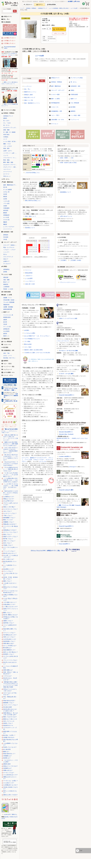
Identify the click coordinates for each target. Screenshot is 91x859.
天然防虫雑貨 (74, 94)
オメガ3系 (6, 217)
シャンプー (6, 252)
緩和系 (5, 333)
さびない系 (6, 192)
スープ (5, 139)
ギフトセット (54, 123)
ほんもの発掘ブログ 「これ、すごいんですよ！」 (37, 336)
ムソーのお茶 (74, 8)
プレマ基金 (27, 341)
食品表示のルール (8, 725)
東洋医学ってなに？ (8, 654)
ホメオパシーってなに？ (10, 513)
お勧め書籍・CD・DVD (57, 119)
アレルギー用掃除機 (8, 302)
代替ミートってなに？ (9, 541)
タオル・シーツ (7, 355)
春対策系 (5, 210)
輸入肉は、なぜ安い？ (9, 735)
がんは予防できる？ (8, 501)
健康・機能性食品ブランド (10, 185)
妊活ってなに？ (7, 543)
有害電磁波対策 (55, 103)
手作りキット (7, 176)
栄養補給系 (6, 215)
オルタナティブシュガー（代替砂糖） (10, 127)
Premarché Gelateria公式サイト (66, 395)
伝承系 (5, 199)
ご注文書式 (63, 260)
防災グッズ (6, 282)
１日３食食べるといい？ (10, 602)
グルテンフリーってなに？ (10, 705)
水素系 (5, 206)
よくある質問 (28, 278)
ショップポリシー (30, 281)
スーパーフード (7, 171)
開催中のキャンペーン (30, 92)
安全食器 (5, 237)
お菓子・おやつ (7, 150)
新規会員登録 (28, 273)
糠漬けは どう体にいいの (10, 719)
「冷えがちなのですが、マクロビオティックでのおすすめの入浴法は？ (10, 463)
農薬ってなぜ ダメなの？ (10, 716)
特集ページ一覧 (28, 100)
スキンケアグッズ (8, 256)
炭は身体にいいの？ (8, 569)
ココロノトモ (54, 107)
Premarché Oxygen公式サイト (66, 526)
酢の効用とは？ (7, 647)
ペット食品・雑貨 (75, 115)
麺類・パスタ (7, 143)
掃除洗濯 (5, 277)
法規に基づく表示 (30, 284)
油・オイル (6, 125)
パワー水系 (6, 203)
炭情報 (5, 271)
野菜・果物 (6, 160)
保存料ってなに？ (8, 723)
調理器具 (5, 234)
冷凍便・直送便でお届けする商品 (68, 162)
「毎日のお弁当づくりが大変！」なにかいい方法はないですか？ (10, 492)
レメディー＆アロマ (8, 226)
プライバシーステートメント (68, 282)
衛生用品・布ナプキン (9, 358)
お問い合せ (77, 1)
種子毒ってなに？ (8, 538)
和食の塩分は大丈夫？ (9, 700)
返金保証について (30, 227)
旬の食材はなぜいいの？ (10, 634)
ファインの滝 (28, 459)
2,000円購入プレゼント (9, 38)
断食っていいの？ (8, 519)
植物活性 (5, 284)
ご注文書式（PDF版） (76, 260)
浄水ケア (5, 259)
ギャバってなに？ (8, 571)
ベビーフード (7, 169)
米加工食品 (6, 134)
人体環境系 (6, 286)
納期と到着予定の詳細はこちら (33, 200)
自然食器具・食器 (75, 86)
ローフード (6, 174)
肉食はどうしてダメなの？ (10, 766)
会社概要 (70, 1)
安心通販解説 (7, 22)
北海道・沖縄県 (64, 158)
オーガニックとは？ (8, 772)
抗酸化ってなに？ (8, 620)
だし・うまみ (7, 123)
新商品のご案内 (28, 94)
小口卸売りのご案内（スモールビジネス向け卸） (37, 352)
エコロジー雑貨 (55, 94)
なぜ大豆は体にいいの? (9, 639)
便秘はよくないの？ (8, 498)
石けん (5, 254)
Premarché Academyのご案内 (66, 490)
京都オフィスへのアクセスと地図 (68, 318)
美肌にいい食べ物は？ (9, 507)
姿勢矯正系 (6, 329)
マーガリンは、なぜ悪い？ (10, 780)
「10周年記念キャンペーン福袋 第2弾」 (11, 395)
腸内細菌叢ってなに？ (9, 517)
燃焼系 (5, 196)
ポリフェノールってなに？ (10, 532)
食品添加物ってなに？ (9, 641)
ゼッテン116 (42, 461)
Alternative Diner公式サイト (66, 432)
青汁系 (5, 187)
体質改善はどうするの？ (10, 530)
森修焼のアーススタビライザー (38, 457)
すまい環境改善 (75, 103)
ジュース (5, 155)
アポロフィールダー (38, 459)
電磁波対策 (6, 304)
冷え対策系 (6, 331)
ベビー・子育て (55, 115)
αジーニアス (25, 457)
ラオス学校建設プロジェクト (32, 338)
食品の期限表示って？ (9, 650)
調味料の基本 (7, 764)
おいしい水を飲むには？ (10, 645)
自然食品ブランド (42, 8)
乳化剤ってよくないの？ (10, 747)
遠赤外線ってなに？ (8, 623)
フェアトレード (75, 119)
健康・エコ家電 (55, 98)
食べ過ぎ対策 (7, 749)
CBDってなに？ (7, 511)
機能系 (5, 222)
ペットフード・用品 (8, 366)
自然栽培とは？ (7, 768)
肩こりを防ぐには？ (8, 559)
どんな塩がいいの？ (8, 783)
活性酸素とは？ (7, 755)
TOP (81, 850)
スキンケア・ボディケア (57, 90)
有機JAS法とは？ (8, 770)
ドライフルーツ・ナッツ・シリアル (10, 157)
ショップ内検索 (7, 9)
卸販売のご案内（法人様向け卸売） (34, 350)
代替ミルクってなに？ (9, 637)
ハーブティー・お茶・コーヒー (10, 153)
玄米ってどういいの (8, 721)
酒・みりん (74, 82)
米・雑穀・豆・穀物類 (9, 132)
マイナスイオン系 (8, 315)
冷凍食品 (5, 137)
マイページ (28, 270)
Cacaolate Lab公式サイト (65, 456)
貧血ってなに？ (7, 534)
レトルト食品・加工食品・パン (10, 141)
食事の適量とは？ (8, 670)
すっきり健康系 (7, 189)
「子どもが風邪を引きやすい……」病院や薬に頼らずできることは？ (10, 469)
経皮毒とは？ (7, 758)
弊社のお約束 (27, 344)
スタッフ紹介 (27, 347)
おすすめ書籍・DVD (8, 372)
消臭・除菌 (6, 279)
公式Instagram (72, 466)
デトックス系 (7, 326)
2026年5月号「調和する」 (11, 814)
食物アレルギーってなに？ (10, 536)
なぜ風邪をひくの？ (8, 496)
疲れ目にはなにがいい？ (10, 553)
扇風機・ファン (7, 297)
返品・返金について (30, 216)
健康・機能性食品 (56, 86)
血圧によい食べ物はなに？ (10, 652)
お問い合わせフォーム (66, 216)
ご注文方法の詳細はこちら (32, 172)
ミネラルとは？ (7, 676)
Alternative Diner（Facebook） (66, 434)
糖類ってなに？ (7, 581)
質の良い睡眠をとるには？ (10, 614)
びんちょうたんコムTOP (38, 550)
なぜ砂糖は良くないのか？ (10, 785)
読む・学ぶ (27, 89)
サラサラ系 (6, 219)
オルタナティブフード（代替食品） (10, 164)
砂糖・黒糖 (6, 130)
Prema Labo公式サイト (64, 544)
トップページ (27, 86)
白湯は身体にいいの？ (9, 604)
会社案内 (26, 330)
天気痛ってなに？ (8, 545)
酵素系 (5, 212)
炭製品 (72, 90)
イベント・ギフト (8, 375)
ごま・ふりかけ (7, 146)
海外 (72, 158)
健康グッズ (74, 98)
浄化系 (5, 324)
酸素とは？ (6, 751)
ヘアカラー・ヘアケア (9, 249)
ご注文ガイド (28, 275)
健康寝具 (73, 111)
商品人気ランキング (29, 97)
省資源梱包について (65, 192)
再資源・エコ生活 (8, 289)
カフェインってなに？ (9, 632)
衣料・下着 (6, 353)
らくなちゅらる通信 (29, 333)
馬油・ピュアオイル (8, 247)
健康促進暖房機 (7, 309)
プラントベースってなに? (10, 660)
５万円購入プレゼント (9, 43)
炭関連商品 (6, 269)
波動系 (5, 319)
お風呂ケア (6, 261)
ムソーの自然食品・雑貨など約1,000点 (59, 8)
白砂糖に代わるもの (8, 737)
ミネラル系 (6, 201)
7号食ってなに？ (7, 515)
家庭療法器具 (7, 317)
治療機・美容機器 (8, 307)
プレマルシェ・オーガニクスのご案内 (68, 350)
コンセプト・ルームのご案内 (66, 373)
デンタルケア (7, 263)
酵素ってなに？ (7, 612)
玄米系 (5, 194)
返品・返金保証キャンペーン (32, 103)
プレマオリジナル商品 (77, 77)
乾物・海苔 (6, 148)
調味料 (5, 118)
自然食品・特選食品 (31, 8)
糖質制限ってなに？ (8, 702)
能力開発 (73, 107)
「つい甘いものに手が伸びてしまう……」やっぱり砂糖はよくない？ (10, 474)
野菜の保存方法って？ (9, 753)
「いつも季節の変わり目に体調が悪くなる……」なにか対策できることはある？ (10, 480)
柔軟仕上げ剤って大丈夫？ (10, 794)
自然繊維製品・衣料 (56, 111)
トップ (22, 8)
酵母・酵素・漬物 (8, 162)
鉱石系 (5, 322)
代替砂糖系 (6, 208)
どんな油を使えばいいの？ (10, 774)
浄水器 (5, 239)
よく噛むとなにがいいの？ (10, 606)
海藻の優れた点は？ (8, 643)
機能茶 (5, 224)
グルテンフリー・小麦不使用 (10, 167)
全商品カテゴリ (55, 77)
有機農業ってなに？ (8, 522)
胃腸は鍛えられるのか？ (10, 524)
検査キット (6, 336)
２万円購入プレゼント (9, 40)
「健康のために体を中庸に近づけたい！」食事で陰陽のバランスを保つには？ (10, 443)
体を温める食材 (7, 707)
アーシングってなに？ (9, 551)
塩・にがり (6, 120)
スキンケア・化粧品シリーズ (10, 245)
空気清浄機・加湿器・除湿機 (10, 300)
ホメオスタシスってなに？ (10, 509)
